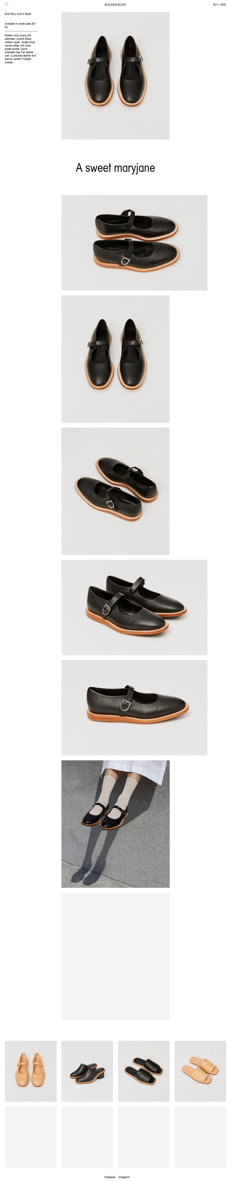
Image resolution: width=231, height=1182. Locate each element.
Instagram (124, 1177)
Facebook (109, 1177)
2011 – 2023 (219, 4)
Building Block (115, 4)
